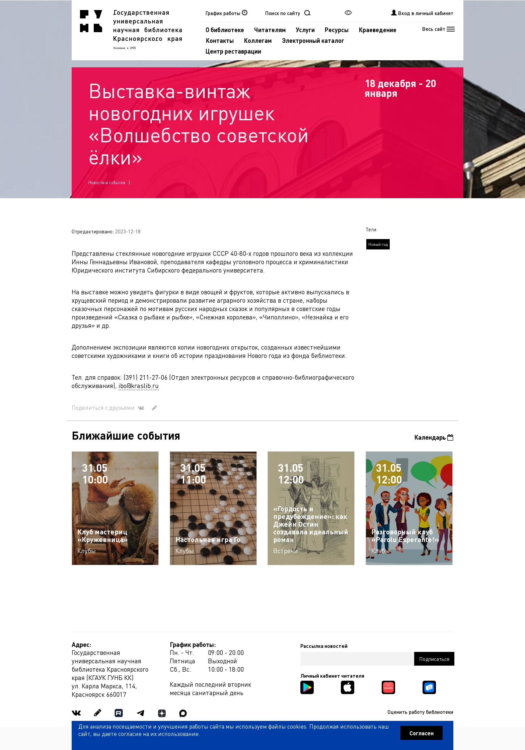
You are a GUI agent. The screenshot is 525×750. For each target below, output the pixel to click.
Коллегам (258, 40)
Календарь (433, 437)
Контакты (220, 40)
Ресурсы (337, 29)
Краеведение (377, 29)
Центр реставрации (233, 51)
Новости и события (106, 182)
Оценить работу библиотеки (420, 711)
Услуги (305, 29)
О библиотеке (225, 29)
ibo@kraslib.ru (139, 385)
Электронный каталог (313, 40)
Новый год (378, 244)
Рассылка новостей (324, 646)
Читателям (270, 29)
